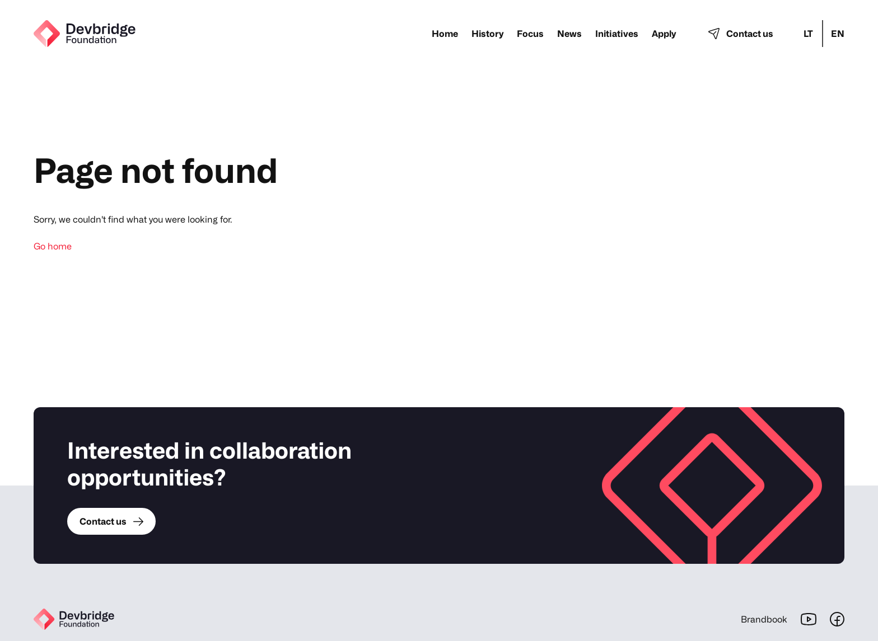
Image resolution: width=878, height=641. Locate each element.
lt (808, 34)
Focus (530, 34)
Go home (53, 246)
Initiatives (616, 34)
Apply (664, 34)
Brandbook (764, 619)
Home (445, 34)
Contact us (740, 33)
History (487, 34)
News (569, 34)
